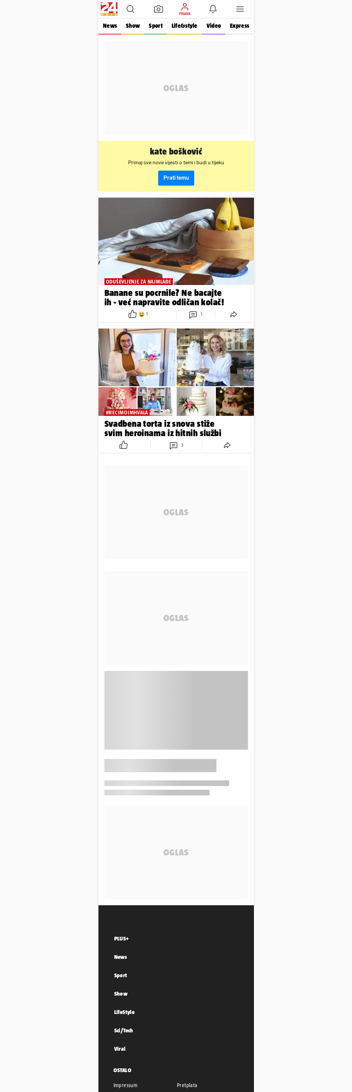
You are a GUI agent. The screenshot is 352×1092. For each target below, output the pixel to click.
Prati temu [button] (176, 178)
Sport (155, 25)
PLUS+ (121, 938)
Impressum (125, 1085)
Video (213, 25)
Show (133, 25)
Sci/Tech (123, 1030)
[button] (130, 9)
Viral (120, 1049)
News (110, 25)
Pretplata (187, 1085)
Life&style (184, 25)
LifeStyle (124, 1012)
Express (239, 25)
